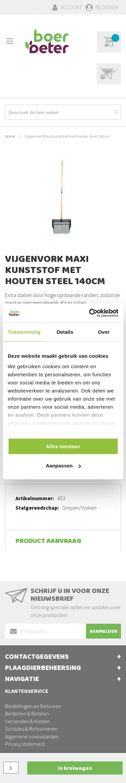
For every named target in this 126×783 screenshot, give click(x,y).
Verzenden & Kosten (27, 721)
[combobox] (63, 112)
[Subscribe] (103, 631)
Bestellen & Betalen (27, 713)
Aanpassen (63, 465)
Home (10, 136)
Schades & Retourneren (31, 728)
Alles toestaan (63, 446)
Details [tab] (64, 331)
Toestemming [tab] (24, 331)
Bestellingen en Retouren (33, 706)
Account (71, 7)
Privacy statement (25, 743)
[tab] (63, 540)
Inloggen (106, 7)
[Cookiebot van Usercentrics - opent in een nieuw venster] (89, 313)
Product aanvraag (48, 542)
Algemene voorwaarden (31, 736)
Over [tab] (104, 331)
